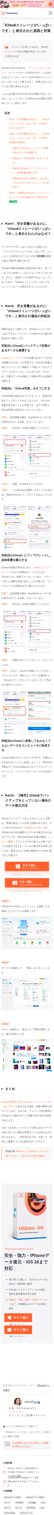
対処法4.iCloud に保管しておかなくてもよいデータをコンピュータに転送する (30, 183)
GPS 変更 (31, 1507)
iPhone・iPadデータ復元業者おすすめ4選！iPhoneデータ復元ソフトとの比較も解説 (23, 1472)
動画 (27, 1299)
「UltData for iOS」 (32, 827)
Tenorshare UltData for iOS (18, 1248)
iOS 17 (7, 1502)
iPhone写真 (9, 1513)
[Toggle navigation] (50, 13)
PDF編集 (32, 1502)
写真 (20, 1299)
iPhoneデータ (26, 1513)
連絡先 (12, 1299)
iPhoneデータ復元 (12, 1497)
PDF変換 (19, 1502)
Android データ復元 (35, 1497)
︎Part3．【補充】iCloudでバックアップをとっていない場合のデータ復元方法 (29, 197)
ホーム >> (9, 1426)
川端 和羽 (29, 1401)
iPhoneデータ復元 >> (27, 1426)
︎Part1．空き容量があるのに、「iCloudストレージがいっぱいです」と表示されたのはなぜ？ (29, 123)
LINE (42, 1507)
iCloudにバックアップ (12, 357)
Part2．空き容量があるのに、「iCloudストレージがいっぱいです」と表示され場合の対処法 (29, 138)
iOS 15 (7, 1507)
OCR (43, 1502)
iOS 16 (18, 1507)
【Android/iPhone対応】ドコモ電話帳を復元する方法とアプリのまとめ (23, 1481)
